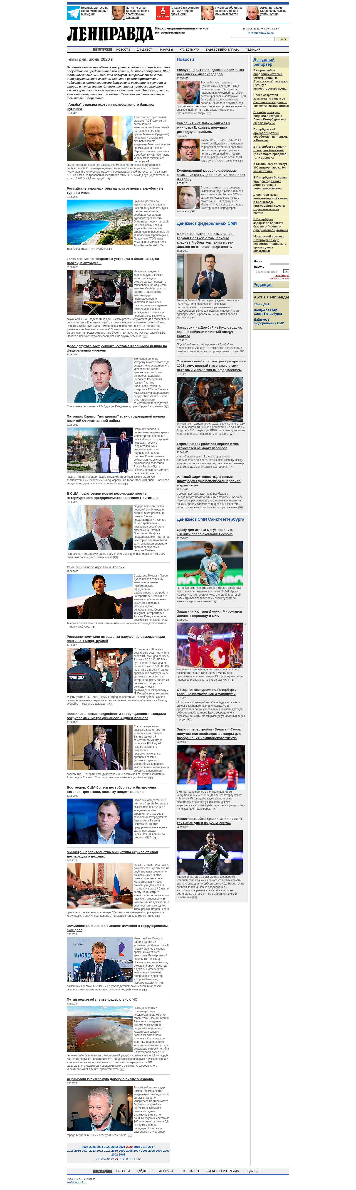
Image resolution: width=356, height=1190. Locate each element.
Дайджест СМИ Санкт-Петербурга (210, 519)
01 (97, 1159)
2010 (114, 1150)
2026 (85, 1146)
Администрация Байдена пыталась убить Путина (273, 11)
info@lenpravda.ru (261, 33)
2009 (122, 1150)
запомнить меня (267, 272)
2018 (144, 1146)
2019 (137, 1146)
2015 (77, 1150)
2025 (92, 1146)
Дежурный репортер (264, 62)
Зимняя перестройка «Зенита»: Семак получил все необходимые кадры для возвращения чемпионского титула (209, 733)
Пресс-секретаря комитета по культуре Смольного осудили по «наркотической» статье (271, 100)
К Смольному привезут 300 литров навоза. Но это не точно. (270, 167)
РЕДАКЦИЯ (253, 49)
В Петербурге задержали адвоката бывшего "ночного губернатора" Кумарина (270, 224)
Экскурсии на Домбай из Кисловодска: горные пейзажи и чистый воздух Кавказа (209, 331)
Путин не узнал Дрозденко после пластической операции (137, 12)
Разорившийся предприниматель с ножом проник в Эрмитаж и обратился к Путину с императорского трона (270, 79)
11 (135, 1159)
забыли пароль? (279, 278)
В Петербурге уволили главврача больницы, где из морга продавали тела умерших (270, 152)
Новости (185, 59)
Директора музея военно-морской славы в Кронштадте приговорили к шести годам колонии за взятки (270, 204)
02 (101, 1159)
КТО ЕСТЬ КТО (189, 49)
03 (105, 1159)
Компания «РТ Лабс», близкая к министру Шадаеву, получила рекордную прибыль (203, 127)
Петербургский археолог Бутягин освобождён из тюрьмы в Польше (271, 135)
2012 (99, 1150)
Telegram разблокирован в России (96, 567)
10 (131, 1159)
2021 (122, 1146)
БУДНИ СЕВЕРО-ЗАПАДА (222, 49)
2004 (159, 1150)
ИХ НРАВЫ (166, 49)
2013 (92, 1150)
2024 (99, 1146)
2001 (122, 1154)
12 (139, 1159)
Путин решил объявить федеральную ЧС (102, 999)
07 (120, 1159)
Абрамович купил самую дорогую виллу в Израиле (110, 1079)
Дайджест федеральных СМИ (207, 223)
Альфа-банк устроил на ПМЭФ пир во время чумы (185, 11)
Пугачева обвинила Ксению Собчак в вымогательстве (228, 11)
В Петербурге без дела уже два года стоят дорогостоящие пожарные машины (270, 183)
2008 (129, 1150)
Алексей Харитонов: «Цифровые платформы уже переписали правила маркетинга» (209, 481)
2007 (137, 1150)
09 (127, 1159)
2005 (151, 1150)
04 (108, 1159)
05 (112, 1159)
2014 (85, 1150)
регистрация (282, 275)
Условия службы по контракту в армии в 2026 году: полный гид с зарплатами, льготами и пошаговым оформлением (211, 365)
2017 (151, 1146)
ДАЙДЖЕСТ (144, 49)
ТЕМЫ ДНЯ (102, 49)
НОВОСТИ (123, 49)
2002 (114, 1154)
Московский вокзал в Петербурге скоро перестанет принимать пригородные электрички (270, 244)
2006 (144, 1150)
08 (123, 1159)
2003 (166, 1150)
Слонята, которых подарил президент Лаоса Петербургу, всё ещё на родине (269, 117)
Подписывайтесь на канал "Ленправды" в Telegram (94, 11)
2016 (70, 1150)
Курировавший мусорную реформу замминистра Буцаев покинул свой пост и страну (211, 175)
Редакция (263, 284)
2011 (107, 1150)
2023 (107, 1146)
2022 (114, 1146)
